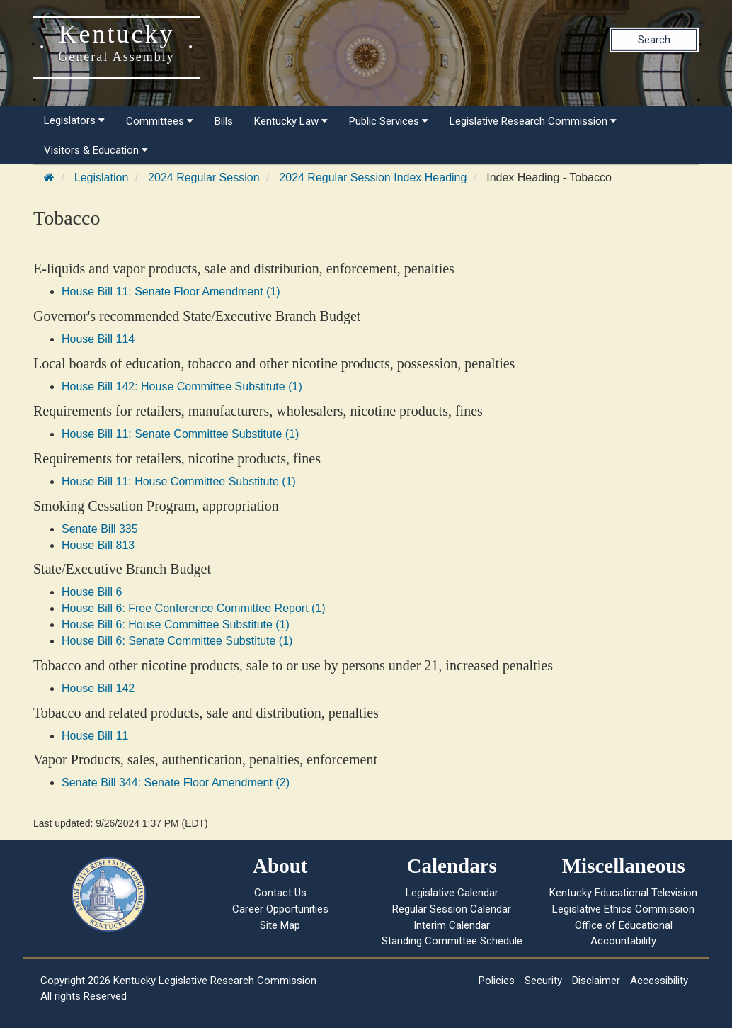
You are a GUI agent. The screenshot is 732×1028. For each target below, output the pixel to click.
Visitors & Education (96, 150)
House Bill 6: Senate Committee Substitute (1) (177, 641)
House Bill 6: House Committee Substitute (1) (176, 625)
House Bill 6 (92, 592)
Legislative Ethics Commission (623, 909)
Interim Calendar (451, 925)
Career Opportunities (280, 909)
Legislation (101, 177)
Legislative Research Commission (533, 121)
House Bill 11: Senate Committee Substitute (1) (180, 434)
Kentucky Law (291, 121)
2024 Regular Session (203, 177)
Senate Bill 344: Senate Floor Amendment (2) (176, 782)
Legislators (74, 120)
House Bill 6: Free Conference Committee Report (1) (194, 608)
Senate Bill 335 (100, 529)
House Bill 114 (98, 339)
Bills (224, 121)
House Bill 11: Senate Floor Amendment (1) (171, 292)
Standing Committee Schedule (452, 940)
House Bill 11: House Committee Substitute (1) (179, 481)
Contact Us (280, 892)
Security (543, 980)
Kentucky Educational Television (623, 892)
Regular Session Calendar (451, 909)
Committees (159, 121)
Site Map (280, 925)
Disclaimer (596, 980)
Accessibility (659, 980)
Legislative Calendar (452, 892)
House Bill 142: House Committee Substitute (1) (182, 386)
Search (654, 39)
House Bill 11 (95, 736)
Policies (497, 980)
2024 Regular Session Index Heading (373, 177)
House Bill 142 (98, 688)
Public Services (388, 121)
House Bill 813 (98, 545)
